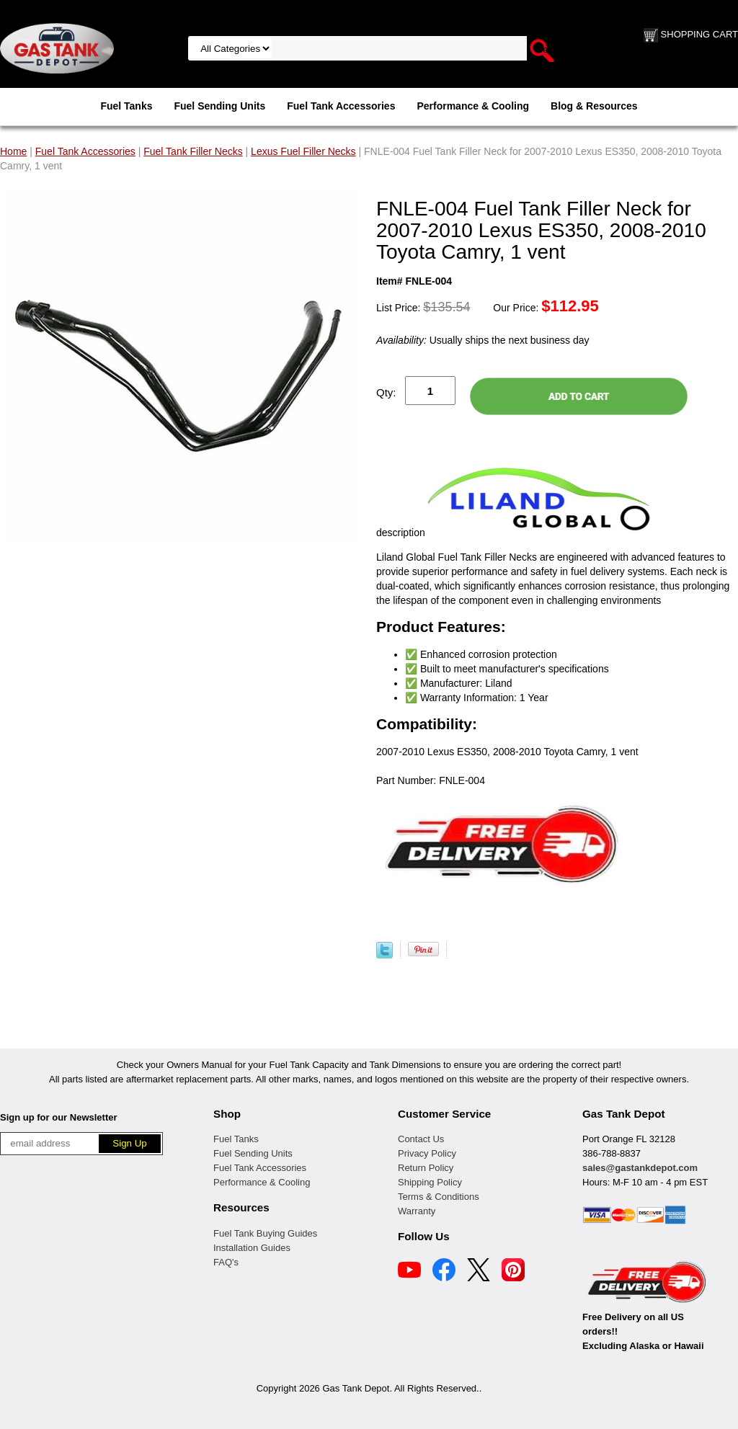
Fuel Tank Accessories (341, 106)
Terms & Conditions (438, 1196)
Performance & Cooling (473, 106)
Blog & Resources (594, 106)
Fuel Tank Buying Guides (265, 1233)
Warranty (416, 1211)
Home (13, 151)
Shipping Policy (430, 1182)
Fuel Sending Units (219, 106)
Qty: (386, 392)
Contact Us (421, 1139)
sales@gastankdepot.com (640, 1167)
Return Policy (425, 1167)
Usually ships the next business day (482, 340)
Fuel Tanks (126, 106)
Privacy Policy (427, 1153)
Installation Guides (251, 1247)
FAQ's (226, 1262)
